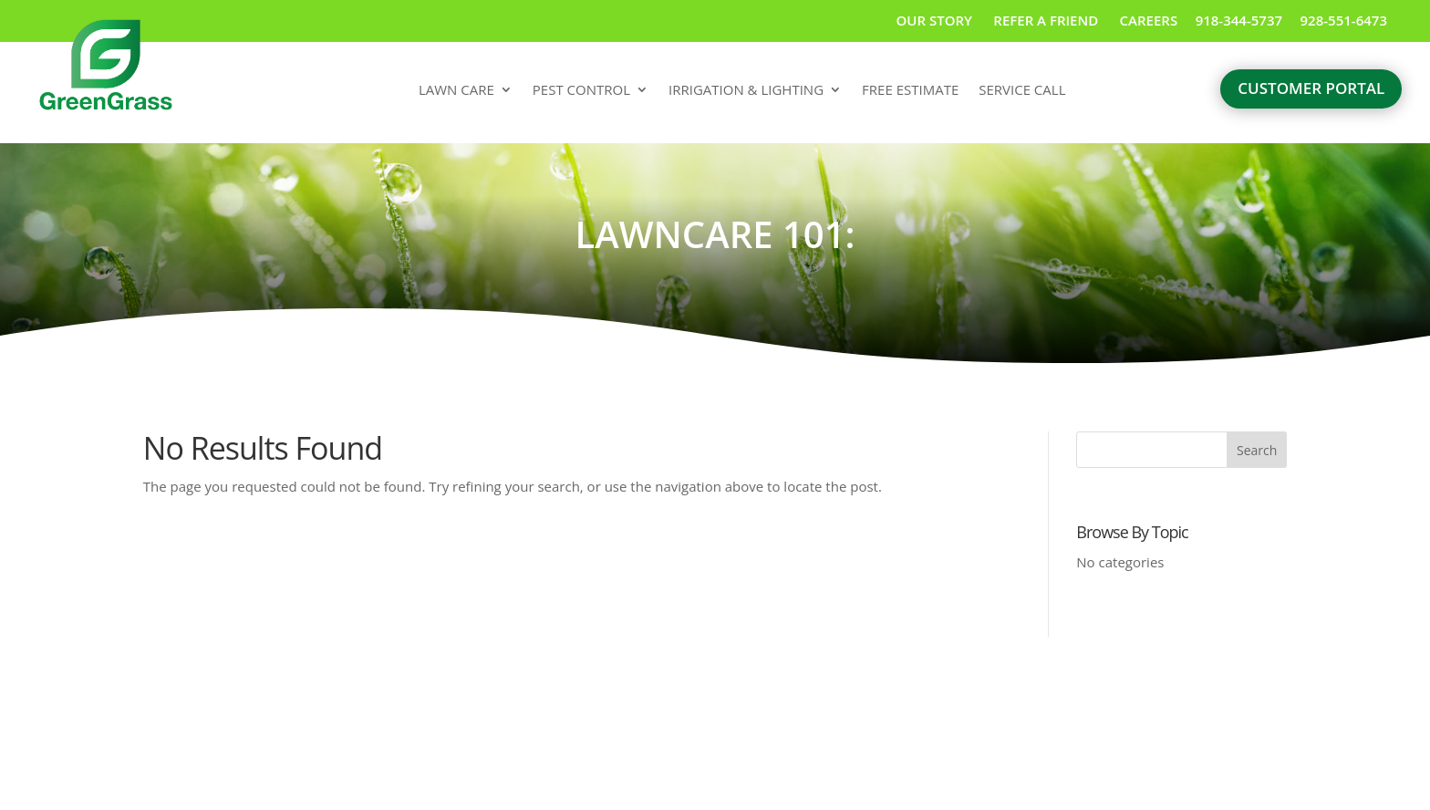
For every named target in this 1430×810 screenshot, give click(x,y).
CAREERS (1149, 20)
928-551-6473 (1343, 20)
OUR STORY (934, 20)
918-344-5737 (1239, 20)
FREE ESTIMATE (910, 91)
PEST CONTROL (581, 91)
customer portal (1311, 88)
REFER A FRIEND (1047, 20)
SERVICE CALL (1022, 91)
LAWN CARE (456, 91)
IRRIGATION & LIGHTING (746, 91)
